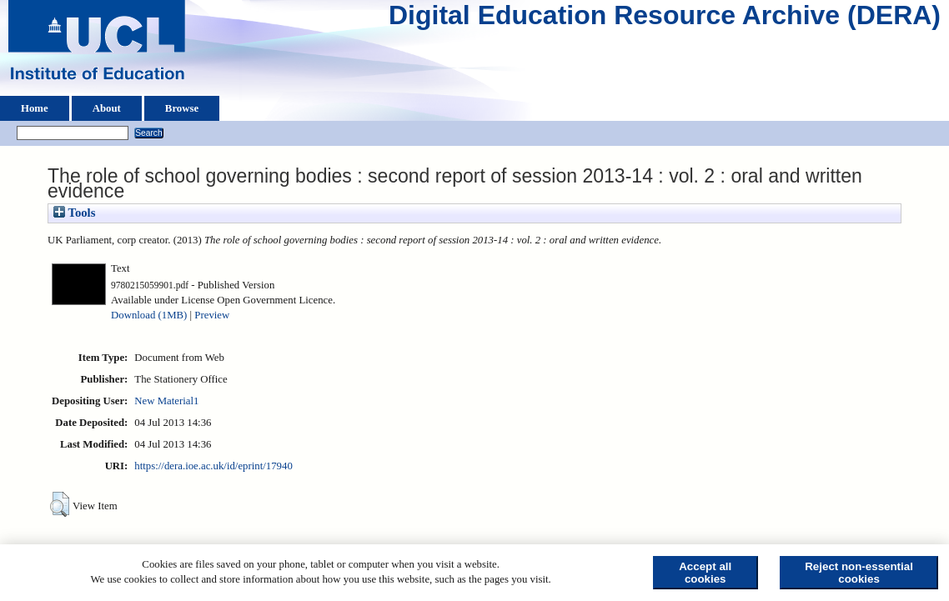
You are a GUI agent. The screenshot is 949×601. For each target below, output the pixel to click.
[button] (59, 504)
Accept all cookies (705, 572)
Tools (74, 212)
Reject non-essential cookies (859, 572)
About (107, 108)
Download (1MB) (149, 315)
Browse (181, 108)
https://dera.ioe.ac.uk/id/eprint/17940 (213, 466)
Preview (211, 315)
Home (34, 108)
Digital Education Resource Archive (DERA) (665, 19)
